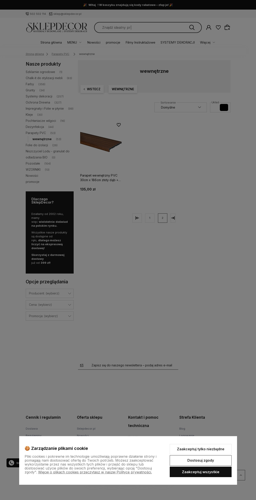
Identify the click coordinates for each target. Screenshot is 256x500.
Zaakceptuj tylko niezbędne (200, 449)
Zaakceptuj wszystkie (200, 472)
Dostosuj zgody (200, 460)
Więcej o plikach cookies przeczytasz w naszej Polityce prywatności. (95, 472)
